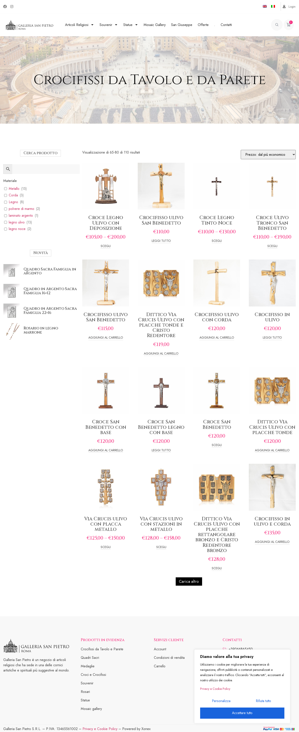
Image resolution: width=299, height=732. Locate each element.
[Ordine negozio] (268, 154)
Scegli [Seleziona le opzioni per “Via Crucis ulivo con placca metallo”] (106, 547)
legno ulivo (17, 222)
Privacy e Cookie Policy (215, 690)
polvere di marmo (21, 209)
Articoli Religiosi (79, 25)
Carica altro (189, 581)
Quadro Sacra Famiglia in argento (50, 271)
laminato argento (21, 215)
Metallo (14, 189)
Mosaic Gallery (155, 25)
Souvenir (109, 25)
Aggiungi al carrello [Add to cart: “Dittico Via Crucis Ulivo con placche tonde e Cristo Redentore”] (161, 354)
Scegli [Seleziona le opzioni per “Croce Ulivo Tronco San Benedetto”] (272, 246)
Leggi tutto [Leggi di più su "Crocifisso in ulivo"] (272, 338)
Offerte (203, 25)
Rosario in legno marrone (41, 330)
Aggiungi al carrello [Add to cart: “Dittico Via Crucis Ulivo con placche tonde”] (272, 450)
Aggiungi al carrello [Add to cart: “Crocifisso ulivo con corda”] (216, 338)
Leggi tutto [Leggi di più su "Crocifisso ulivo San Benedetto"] (161, 241)
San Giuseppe (181, 25)
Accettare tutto (242, 713)
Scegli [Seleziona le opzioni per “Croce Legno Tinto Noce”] (217, 241)
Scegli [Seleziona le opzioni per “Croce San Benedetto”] (217, 445)
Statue (130, 25)
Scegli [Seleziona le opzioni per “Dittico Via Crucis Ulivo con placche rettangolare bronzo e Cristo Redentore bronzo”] (217, 568)
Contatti (226, 25)
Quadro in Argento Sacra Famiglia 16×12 (50, 291)
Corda (13, 195)
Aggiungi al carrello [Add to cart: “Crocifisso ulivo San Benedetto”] (105, 338)
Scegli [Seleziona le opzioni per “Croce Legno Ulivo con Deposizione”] (106, 246)
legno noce (17, 229)
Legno (13, 202)
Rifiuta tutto (263, 701)
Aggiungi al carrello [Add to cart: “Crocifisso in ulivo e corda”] (272, 542)
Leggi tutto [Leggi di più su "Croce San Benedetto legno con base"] (161, 450)
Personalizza (220, 701)
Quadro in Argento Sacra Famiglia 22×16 (50, 310)
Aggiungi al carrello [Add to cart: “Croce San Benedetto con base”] (105, 450)
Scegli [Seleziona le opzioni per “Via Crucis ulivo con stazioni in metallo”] (161, 547)
